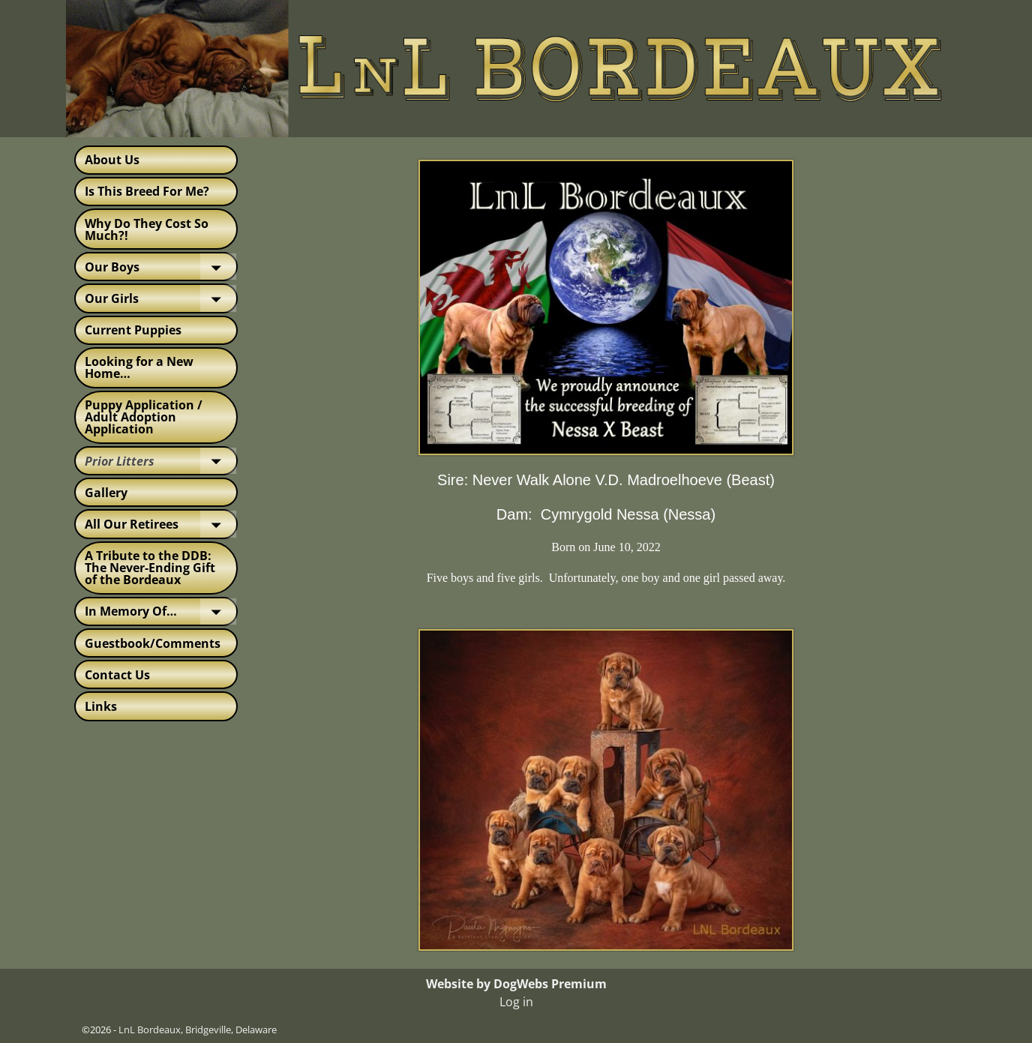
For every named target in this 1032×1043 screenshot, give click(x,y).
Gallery (106, 492)
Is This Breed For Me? (147, 191)
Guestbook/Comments (152, 643)
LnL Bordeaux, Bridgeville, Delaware (197, 1029)
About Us (112, 159)
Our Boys (160, 266)
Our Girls (160, 298)
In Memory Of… (160, 611)
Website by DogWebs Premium (516, 984)
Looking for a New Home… (139, 367)
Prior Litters (160, 461)
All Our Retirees (160, 524)
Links (101, 706)
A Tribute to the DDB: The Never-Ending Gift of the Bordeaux (150, 567)
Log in (516, 1002)
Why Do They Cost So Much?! (146, 229)
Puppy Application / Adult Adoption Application (143, 417)
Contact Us (117, 675)
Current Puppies (133, 330)
